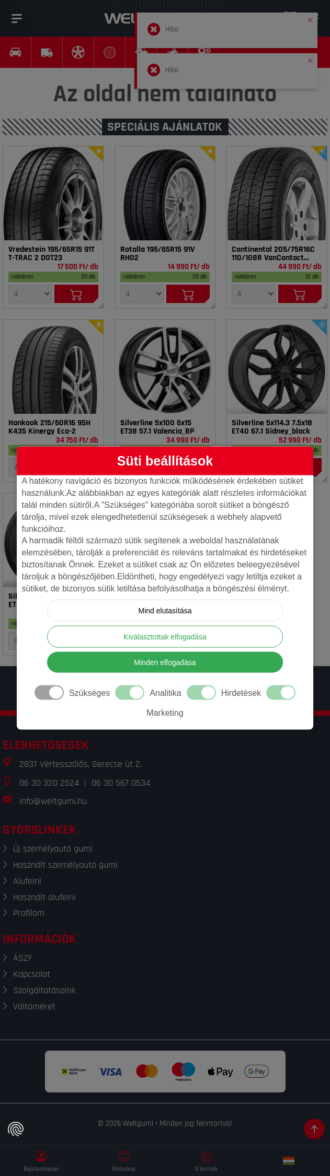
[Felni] (165, 367)
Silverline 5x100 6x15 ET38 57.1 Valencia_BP (157, 427)
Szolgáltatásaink (44, 990)
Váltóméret (34, 1006)
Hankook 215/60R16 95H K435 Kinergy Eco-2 (49, 427)
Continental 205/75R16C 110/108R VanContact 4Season (273, 254)
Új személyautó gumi (53, 849)
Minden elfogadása (165, 662)
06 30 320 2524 (49, 783)
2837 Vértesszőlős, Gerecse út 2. (80, 764)
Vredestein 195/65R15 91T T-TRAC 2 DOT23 (51, 254)
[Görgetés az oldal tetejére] (314, 1129)
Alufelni (27, 881)
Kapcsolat (31, 974)
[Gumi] (53, 193)
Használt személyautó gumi (65, 865)
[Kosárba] (76, 294)
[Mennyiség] (30, 294)
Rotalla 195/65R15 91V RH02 (157, 254)
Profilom (28, 913)
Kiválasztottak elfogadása (165, 636)
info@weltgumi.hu (53, 801)
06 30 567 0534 (121, 783)
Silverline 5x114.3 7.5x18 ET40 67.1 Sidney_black (272, 427)
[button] (310, 18)
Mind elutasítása (165, 610)
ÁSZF (22, 958)
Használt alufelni (44, 897)
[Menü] (16, 18)
